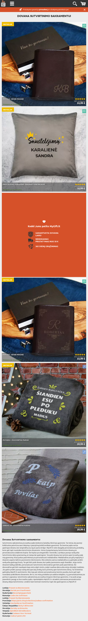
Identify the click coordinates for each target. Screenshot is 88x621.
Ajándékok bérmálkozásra (20, 611)
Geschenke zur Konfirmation (21, 603)
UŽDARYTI (84, 9)
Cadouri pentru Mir (18, 616)
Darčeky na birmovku (19, 608)
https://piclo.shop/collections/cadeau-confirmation (32, 601)
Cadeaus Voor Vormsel (22, 613)
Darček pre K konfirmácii (20, 590)
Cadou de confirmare (19, 596)
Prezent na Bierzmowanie (19, 588)
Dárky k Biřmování (25, 606)
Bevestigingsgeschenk (22, 593)
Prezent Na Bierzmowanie (19, 598)
